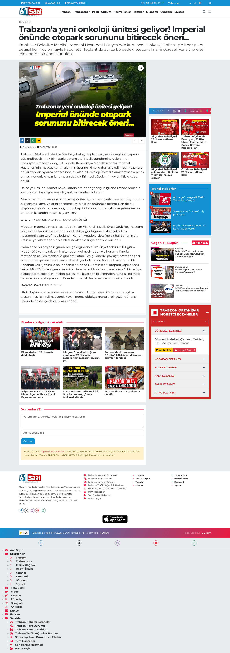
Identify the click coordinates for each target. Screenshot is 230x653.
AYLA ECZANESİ (165, 375)
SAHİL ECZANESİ (165, 384)
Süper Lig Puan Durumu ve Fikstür (105, 488)
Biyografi (14, 603)
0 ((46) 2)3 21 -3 (185, 350)
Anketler (13, 606)
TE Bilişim (205, 532)
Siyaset (179, 11)
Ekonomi (152, 11)
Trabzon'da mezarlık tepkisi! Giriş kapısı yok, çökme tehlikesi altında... (80, 394)
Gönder (28, 441)
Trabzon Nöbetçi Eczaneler (101, 475)
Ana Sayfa (14, 550)
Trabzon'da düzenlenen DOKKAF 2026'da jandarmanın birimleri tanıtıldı (123, 355)
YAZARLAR (52, 3)
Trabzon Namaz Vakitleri (99, 482)
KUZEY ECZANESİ (166, 367)
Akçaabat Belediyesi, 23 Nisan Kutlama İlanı (164, 139)
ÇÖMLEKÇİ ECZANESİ (168, 330)
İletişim (12, 614)
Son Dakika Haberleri (97, 495)
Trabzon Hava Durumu (98, 478)
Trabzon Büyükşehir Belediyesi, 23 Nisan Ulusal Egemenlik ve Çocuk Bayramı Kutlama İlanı (194, 142)
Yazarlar (138, 11)
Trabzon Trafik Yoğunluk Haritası (104, 485)
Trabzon (65, 11)
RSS (24, 532)
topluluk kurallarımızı (53, 451)
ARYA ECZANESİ (165, 392)
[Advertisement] (180, 83)
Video (12, 591)
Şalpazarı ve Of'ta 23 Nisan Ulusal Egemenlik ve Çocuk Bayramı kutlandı (38, 394)
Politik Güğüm (101, 11)
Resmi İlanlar (122, 11)
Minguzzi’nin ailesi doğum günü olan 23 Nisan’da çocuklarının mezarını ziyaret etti (81, 356)
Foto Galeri (15, 587)
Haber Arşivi (92, 498)
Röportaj (13, 599)
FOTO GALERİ (30, 3)
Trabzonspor (81, 11)
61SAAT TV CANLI (75, 3)
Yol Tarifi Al (163, 350)
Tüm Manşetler (94, 491)
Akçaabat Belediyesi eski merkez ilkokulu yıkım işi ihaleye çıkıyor (164, 173)
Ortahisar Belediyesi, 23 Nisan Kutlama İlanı (194, 172)
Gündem (166, 11)
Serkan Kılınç (29, 147)
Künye (12, 610)
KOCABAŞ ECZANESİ (168, 359)
